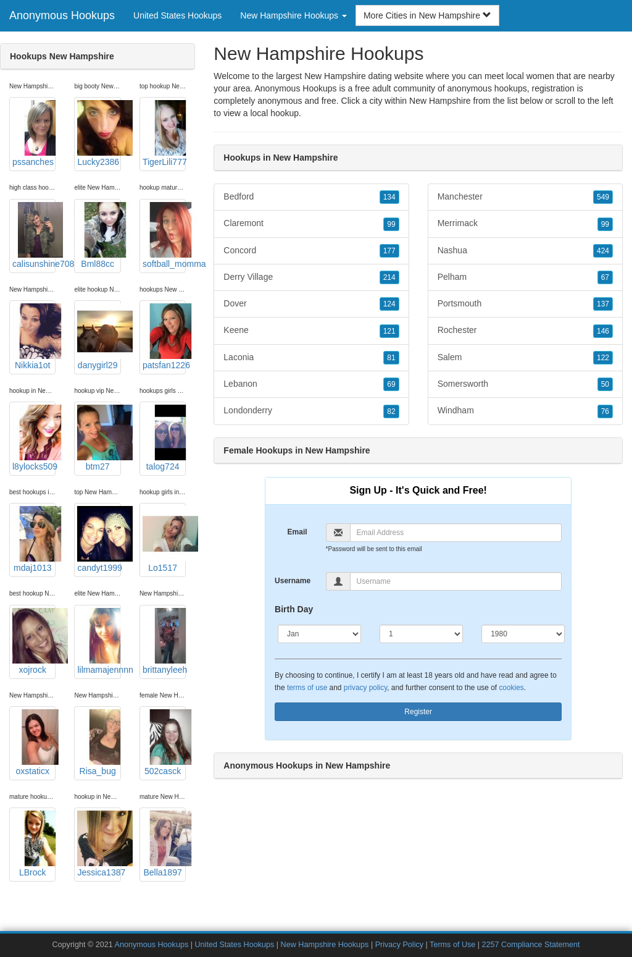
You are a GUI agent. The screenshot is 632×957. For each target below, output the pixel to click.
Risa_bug (98, 742)
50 (605, 384)
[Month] (319, 634)
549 (603, 197)
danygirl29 (98, 336)
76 (605, 411)
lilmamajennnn (98, 641)
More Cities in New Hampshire (427, 15)
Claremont (311, 223)
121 (389, 331)
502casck (164, 742)
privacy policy (365, 687)
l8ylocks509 (34, 438)
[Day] (421, 634)
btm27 (98, 438)
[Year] (523, 634)
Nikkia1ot (34, 336)
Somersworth (525, 384)
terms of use (307, 687)
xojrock (34, 641)
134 (389, 197)
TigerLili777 (164, 133)
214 (389, 277)
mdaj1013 (34, 539)
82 (391, 411)
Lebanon (311, 384)
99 (391, 224)
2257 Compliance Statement (531, 944)
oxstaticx (34, 742)
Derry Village (311, 277)
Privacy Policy (399, 944)
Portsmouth (525, 304)
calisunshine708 (34, 235)
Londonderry (311, 411)
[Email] (456, 532)
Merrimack (525, 223)
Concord (311, 251)
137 (603, 304)
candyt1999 (98, 539)
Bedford (311, 197)
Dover (311, 304)
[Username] (456, 581)
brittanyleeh (164, 641)
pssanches (34, 133)
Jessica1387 (98, 844)
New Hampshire (440, 101)
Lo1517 (164, 539)
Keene (311, 330)
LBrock (34, 844)
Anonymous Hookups (62, 15)
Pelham (525, 277)
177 (389, 251)
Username (292, 580)
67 (605, 277)
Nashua (525, 251)
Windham (525, 411)
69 (391, 384)
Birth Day (294, 609)
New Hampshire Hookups (325, 944)
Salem (525, 358)
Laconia (311, 358)
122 (603, 357)
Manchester (525, 197)
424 (603, 251)
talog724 (164, 438)
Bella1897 (164, 844)
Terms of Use (452, 944)
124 (389, 304)
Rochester (525, 330)
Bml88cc (98, 235)
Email (297, 532)
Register (418, 711)
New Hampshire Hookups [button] (293, 15)
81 (391, 357)
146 (603, 331)
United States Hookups (177, 15)
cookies (511, 687)
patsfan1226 (164, 336)
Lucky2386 (98, 133)
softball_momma (164, 235)
